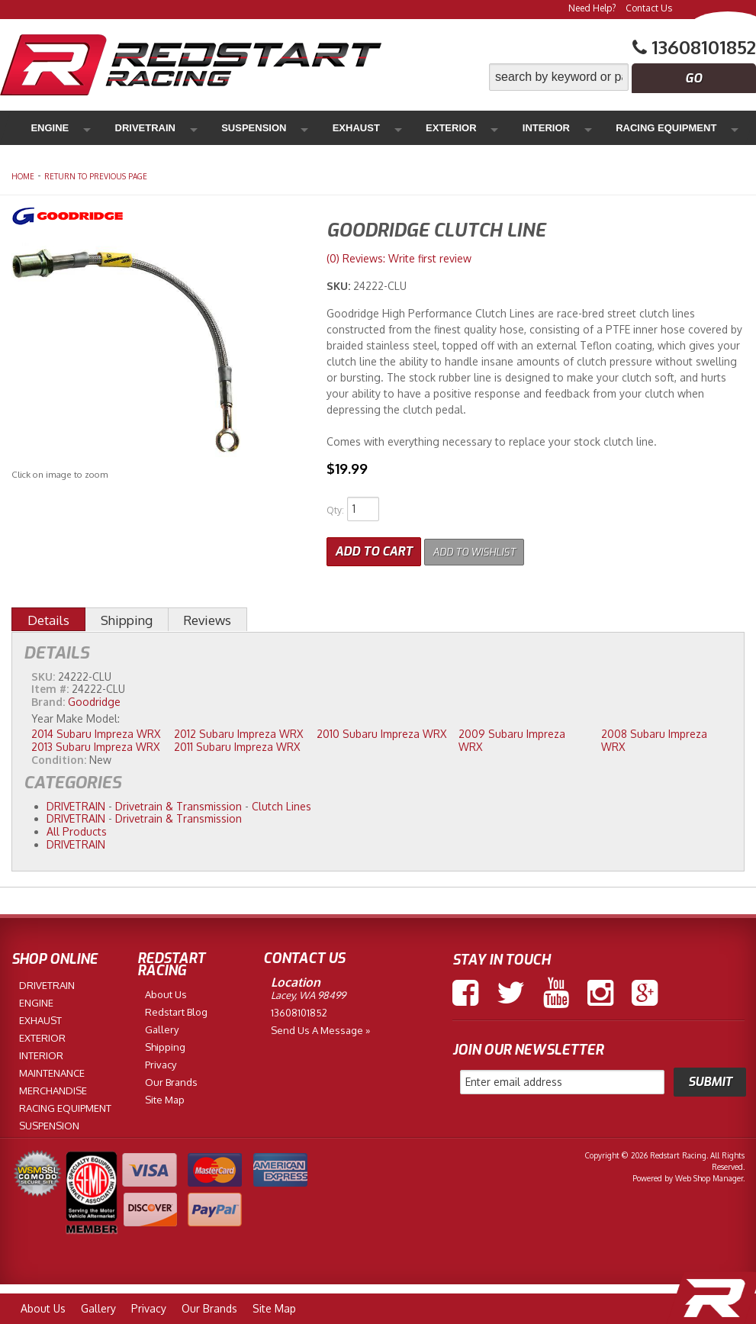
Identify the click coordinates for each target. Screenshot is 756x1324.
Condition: (58, 755)
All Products (77, 828)
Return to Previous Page (95, 176)
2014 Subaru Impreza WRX (95, 730)
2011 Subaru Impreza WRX (237, 742)
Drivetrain (118, 127)
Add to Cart (374, 548)
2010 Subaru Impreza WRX (381, 730)
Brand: (48, 698)
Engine (51, 127)
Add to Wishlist (484, 548)
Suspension (196, 127)
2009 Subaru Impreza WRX (511, 737)
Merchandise (677, 127)
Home (22, 176)
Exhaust (269, 127)
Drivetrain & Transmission (178, 802)
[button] (622, 77)
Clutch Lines (281, 802)
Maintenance (588, 127)
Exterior (335, 127)
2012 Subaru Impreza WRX (238, 730)
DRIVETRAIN (76, 802)
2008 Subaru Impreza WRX (654, 737)
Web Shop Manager (709, 1174)
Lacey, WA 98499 (308, 991)
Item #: (51, 685)
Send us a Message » (320, 1026)
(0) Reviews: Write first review (399, 258)
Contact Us (649, 8)
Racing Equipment (488, 127)
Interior (400, 127)
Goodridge (94, 698)
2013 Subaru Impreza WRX (95, 742)
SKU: (340, 285)
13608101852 (299, 1009)
